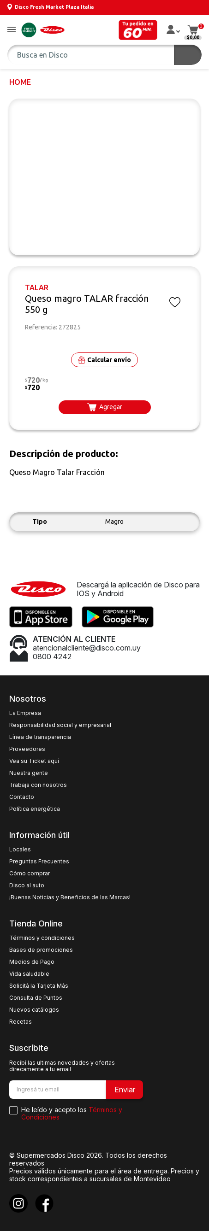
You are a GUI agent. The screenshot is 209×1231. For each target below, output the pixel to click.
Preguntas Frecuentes (39, 861)
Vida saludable (29, 974)
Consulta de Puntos (35, 998)
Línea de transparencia (40, 737)
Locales (20, 849)
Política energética (34, 809)
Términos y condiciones (42, 938)
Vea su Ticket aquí (34, 761)
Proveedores (27, 749)
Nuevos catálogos (34, 1010)
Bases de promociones (41, 950)
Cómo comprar (29, 873)
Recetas (20, 1022)
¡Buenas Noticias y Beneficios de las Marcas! (70, 897)
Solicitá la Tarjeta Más (38, 986)
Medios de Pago (31, 962)
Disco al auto (26, 885)
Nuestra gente (28, 773)
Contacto (21, 797)
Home (20, 82)
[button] (11, 30)
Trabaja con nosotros (38, 785)
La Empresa (25, 713)
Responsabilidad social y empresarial (60, 725)
